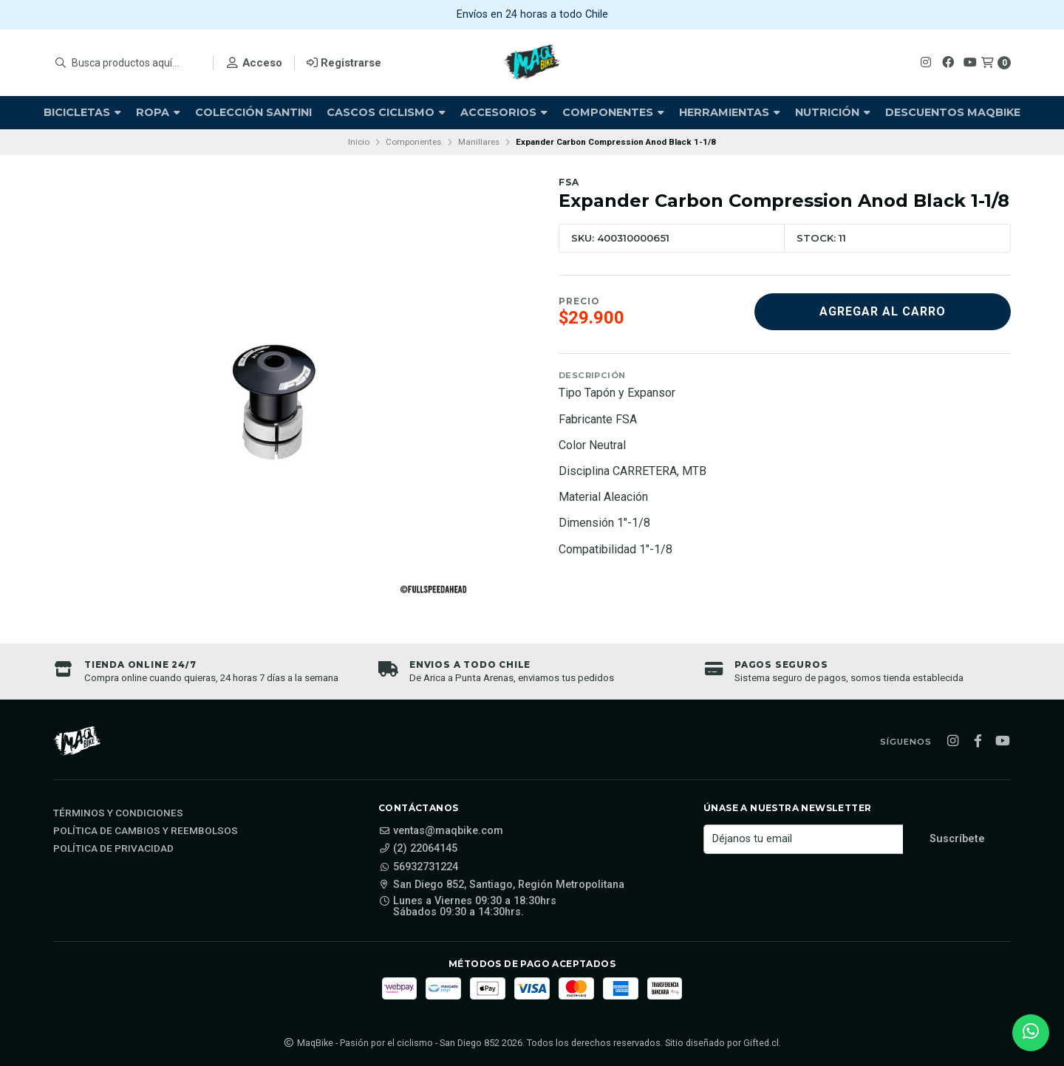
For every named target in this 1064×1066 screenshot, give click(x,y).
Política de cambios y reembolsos (145, 831)
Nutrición (832, 112)
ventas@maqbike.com (440, 831)
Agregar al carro (882, 311)
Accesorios (504, 112)
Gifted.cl (761, 1042)
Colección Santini (253, 112)
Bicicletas (82, 112)
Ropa (158, 112)
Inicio (358, 142)
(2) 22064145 (417, 849)
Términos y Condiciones (118, 813)
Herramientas (729, 112)
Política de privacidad (113, 849)
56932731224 (418, 867)
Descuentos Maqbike (952, 112)
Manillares (478, 142)
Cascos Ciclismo (386, 112)
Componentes (613, 112)
